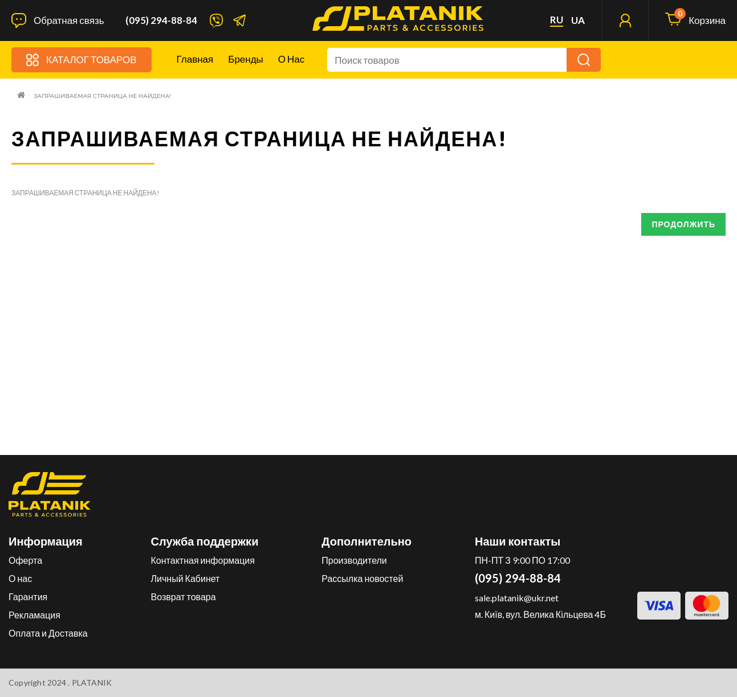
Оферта (25, 560)
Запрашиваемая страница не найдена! (102, 96)
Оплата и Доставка (48, 633)
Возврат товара (183, 596)
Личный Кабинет (185, 578)
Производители (354, 560)
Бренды (245, 59)
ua (578, 20)
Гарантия (28, 596)
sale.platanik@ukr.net (517, 597)
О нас (291, 59)
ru (556, 20)
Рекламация (34, 614)
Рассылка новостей (362, 578)
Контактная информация (203, 560)
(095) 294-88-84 (161, 20)
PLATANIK (92, 682)
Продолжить (683, 224)
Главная (195, 59)
